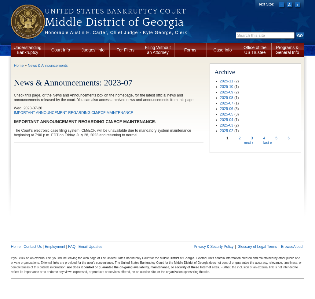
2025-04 (226, 120)
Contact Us (33, 246)
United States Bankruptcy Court (115, 11)
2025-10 (226, 87)
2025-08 (226, 98)
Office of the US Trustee (255, 50)
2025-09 (226, 92)
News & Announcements (48, 65)
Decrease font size (282, 5)
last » (267, 143)
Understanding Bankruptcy (28, 50)
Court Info (60, 49)
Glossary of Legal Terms (257, 246)
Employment (55, 246)
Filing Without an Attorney (158, 50)
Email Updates (90, 246)
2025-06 (226, 109)
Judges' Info (93, 49)
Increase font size (298, 5)
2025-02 (226, 131)
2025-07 (226, 103)
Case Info (223, 49)
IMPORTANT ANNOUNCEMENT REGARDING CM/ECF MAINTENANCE (73, 113)
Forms (190, 49)
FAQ (71, 246)
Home (19, 65)
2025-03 (226, 125)
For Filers (125, 49)
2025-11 (226, 81)
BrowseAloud (292, 246)
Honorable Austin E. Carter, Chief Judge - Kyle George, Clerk (116, 32)
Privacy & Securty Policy (213, 246)
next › (248, 143)
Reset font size (290, 5)
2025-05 (226, 114)
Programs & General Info (287, 50)
